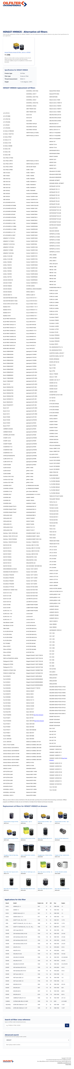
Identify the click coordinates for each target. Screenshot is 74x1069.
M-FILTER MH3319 (31, 631)
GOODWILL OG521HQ (32, 102)
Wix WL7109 (52, 737)
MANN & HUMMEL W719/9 (33, 741)
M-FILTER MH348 (30, 643)
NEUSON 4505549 (54, 231)
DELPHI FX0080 (7, 560)
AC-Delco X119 (7, 140)
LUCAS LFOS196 (30, 622)
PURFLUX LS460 (53, 296)
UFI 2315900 (52, 564)
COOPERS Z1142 (7, 491)
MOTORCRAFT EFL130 (55, 210)
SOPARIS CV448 (53, 436)
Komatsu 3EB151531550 (32, 551)
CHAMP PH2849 (7, 443)
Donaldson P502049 (8, 575)
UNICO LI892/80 (53, 582)
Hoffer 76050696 (30, 190)
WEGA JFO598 (53, 683)
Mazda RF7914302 (54, 94)
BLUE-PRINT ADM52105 (9, 339)
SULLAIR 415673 (53, 454)
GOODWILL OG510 (8, 789)
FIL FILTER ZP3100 (8, 631)
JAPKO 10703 (29, 482)
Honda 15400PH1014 (32, 253)
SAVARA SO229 (53, 388)
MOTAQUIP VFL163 (54, 195)
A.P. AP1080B (6, 116)
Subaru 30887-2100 (54, 448)
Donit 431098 (6, 604)
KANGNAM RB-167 (31, 506)
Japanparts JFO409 (31, 440)
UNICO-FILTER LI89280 (55, 588)
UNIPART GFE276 (53, 612)
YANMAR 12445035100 (55, 766)
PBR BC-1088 (52, 266)
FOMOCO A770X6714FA (9, 670)
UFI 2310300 (52, 558)
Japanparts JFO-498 (31, 411)
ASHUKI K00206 (7, 292)
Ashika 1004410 (7, 265)
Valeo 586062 (53, 627)
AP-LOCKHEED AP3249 (9, 214)
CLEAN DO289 (7, 464)
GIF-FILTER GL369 (8, 774)
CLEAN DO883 (7, 473)
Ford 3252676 (6, 676)
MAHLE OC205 (30, 703)
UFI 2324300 (52, 567)
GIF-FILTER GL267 (8, 771)
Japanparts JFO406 (31, 435)
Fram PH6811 (6, 732)
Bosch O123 (6, 411)
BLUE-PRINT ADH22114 (9, 327)
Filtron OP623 (6, 655)
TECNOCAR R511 (53, 517)
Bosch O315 (6, 414)
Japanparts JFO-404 (31, 375)
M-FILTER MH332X (31, 640)
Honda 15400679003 (31, 211)
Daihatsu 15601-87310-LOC (10, 536)
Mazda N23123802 (31, 792)
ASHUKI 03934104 (8, 280)
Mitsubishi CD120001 (55, 171)
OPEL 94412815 (53, 263)
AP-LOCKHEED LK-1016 (9, 220)
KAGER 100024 (30, 500)
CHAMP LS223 (7, 440)
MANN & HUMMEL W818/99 (33, 759)
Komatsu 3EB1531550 (32, 554)
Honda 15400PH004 (31, 244)
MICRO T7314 (53, 144)
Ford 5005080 (6, 697)
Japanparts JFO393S (31, 420)
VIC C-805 (52, 645)
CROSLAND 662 (7, 521)
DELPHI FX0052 (7, 557)
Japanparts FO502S (31, 363)
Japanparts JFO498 (31, 458)
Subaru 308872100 (54, 451)
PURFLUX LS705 (53, 311)
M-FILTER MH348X (31, 649)
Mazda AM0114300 (31, 774)
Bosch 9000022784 (8, 396)
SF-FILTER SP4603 (54, 412)
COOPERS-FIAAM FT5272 (9, 506)
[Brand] (37, 1040)
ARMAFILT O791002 (8, 247)
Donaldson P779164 (8, 586)
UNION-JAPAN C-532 (54, 603)
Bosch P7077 (6, 426)
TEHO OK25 (52, 535)
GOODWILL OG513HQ (32, 91)
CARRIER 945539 (7, 432)
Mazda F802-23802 (31, 783)
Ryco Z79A (52, 371)
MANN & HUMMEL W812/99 (33, 744)
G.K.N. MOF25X (7, 741)
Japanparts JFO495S (31, 449)
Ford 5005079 (6, 694)
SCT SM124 (52, 400)
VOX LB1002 (52, 669)
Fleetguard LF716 (7, 667)
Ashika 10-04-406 (7, 256)
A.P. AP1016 (6, 113)
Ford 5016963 (6, 700)
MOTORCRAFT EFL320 (55, 219)
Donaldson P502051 (8, 581)
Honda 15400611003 (31, 208)
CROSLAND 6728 (7, 530)
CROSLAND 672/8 (8, 527)
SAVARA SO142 (53, 383)
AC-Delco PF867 (7, 137)
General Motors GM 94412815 (11, 765)
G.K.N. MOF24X (7, 738)
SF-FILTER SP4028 (54, 403)
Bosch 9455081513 (8, 399)
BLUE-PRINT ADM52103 (9, 336)
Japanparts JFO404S (31, 426)
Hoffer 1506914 (30, 172)
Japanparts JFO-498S (31, 414)
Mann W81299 (30, 721)
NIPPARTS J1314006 (54, 240)
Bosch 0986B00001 (8, 375)
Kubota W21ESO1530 (32, 592)
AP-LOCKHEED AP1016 (9, 202)
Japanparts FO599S (31, 366)
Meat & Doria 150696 (55, 111)
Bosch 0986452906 (8, 363)
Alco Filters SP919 (8, 163)
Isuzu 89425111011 (31, 330)
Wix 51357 (52, 728)
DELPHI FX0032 (7, 551)
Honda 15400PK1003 (31, 268)
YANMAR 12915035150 (55, 784)
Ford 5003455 (6, 685)
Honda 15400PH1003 (32, 247)
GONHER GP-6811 (8, 786)
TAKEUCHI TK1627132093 (56, 496)
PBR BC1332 (52, 284)
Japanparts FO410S (31, 357)
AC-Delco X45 (6, 148)
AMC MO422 (6, 190)
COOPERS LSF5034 (8, 488)
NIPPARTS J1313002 (54, 234)
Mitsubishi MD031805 (55, 174)
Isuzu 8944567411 (31, 339)
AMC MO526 (6, 199)
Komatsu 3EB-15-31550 (32, 545)
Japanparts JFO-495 (31, 399)
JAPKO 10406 (29, 467)
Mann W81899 (30, 738)
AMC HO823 (6, 175)
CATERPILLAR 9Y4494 (8, 435)
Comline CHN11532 (8, 476)
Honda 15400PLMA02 (32, 274)
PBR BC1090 (52, 278)
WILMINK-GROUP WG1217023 (57, 686)
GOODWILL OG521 (31, 100)
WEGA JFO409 (53, 680)
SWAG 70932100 (53, 472)
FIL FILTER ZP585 (7, 637)
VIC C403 (51, 657)
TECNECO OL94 (53, 505)
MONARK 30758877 (54, 180)
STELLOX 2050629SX (54, 445)
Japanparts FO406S (31, 354)
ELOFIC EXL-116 (7, 616)
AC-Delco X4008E (7, 146)
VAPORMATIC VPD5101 (55, 630)
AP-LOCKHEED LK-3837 (9, 235)
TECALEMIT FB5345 (54, 499)
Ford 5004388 (6, 691)
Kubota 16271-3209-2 (32, 575)
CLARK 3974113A (7, 461)
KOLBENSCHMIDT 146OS (33, 536)
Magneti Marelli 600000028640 (34, 679)
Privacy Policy (68, 1064)
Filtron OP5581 (7, 652)
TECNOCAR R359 (53, 514)
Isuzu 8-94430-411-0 (31, 309)
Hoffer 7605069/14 (31, 181)
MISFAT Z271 (52, 165)
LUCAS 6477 (29, 616)
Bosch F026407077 (8, 405)
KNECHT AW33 (30, 521)
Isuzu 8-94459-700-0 (31, 318)
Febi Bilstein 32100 (8, 625)
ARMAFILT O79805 (8, 250)
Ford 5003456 (6, 688)
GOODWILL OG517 (31, 94)
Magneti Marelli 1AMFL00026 (34, 676)
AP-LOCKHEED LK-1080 (9, 223)
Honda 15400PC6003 (31, 232)
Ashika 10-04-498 (7, 259)
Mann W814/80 (30, 724)
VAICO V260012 (53, 621)
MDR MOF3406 (53, 97)
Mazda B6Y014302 (31, 780)
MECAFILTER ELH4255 (55, 117)
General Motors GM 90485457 (11, 750)
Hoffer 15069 (29, 169)
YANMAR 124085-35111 (55, 752)
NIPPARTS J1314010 (54, 245)
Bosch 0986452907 (8, 366)
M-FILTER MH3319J (31, 634)
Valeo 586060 (53, 624)
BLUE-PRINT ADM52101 (9, 333)
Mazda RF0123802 (31, 795)
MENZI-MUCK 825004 (55, 126)
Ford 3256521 (6, 682)
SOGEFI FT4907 (53, 421)
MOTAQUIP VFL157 (54, 192)
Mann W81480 (30, 726)
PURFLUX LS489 (53, 299)
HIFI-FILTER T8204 (31, 166)
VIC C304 (51, 651)
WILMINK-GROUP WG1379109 (57, 698)
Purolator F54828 (54, 320)
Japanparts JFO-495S (31, 402)
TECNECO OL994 (53, 508)
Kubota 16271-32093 (31, 578)
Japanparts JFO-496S (31, 408)
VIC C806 (51, 666)
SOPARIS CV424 (53, 430)
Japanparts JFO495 (31, 446)
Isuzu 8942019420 (31, 327)
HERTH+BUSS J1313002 (32, 132)
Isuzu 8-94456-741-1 (31, 315)
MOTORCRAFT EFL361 (55, 222)
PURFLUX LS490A (53, 308)
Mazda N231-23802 (31, 789)
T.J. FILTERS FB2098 (54, 481)
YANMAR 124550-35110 (55, 775)
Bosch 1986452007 (8, 381)
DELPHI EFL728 (7, 545)
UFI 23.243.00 (53, 555)
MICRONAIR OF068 (54, 153)
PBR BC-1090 (52, 269)
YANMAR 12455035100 (55, 778)
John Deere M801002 (31, 491)
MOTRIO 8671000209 (55, 225)
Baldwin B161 (6, 306)
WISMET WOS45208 (54, 722)
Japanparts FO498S (31, 360)
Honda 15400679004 (31, 214)
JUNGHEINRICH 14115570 (33, 494)
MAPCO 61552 (30, 762)
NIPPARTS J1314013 (54, 251)
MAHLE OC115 (30, 700)
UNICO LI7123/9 (53, 570)
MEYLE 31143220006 (54, 135)
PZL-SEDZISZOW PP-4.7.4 (56, 347)
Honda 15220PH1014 (32, 199)
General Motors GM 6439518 (11, 747)
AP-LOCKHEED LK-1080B (9, 229)
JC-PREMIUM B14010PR (32, 485)
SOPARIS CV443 (53, 433)
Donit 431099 (6, 607)
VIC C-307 (52, 636)
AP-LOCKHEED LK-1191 (9, 232)
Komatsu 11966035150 (32, 542)
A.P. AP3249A (6, 128)
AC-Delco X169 (7, 143)
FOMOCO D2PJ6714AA (9, 673)
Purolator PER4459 (54, 341)
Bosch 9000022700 (8, 387)
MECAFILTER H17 (53, 123)
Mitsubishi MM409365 (55, 177)
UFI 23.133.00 (53, 549)
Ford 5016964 (6, 703)
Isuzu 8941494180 (31, 324)
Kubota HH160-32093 (32, 586)
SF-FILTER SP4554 (54, 406)
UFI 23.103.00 (53, 546)
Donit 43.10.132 (7, 592)
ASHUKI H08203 (7, 286)
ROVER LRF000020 (54, 359)
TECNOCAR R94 (53, 520)
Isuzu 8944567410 (31, 336)
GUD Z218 (29, 117)
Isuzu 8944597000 (31, 342)
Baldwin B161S (7, 309)
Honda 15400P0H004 (32, 226)
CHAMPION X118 (7, 452)
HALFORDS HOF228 (31, 126)
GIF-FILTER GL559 (8, 777)
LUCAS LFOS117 (30, 619)
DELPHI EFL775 (7, 548)
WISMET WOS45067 (54, 719)
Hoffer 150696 (30, 175)
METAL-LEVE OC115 (54, 129)
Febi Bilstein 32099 (8, 622)
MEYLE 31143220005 (54, 132)
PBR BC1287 (52, 281)
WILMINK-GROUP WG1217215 (57, 689)
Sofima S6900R (53, 415)
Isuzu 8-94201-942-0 (31, 303)
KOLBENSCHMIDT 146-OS (33, 533)
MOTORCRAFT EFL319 (55, 216)
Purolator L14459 (54, 323)
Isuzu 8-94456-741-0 (31, 312)
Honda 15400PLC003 (31, 271)
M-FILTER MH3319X (31, 637)
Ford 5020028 (6, 709)
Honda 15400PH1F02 (31, 259)
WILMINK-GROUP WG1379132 (57, 707)
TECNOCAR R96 (53, 523)
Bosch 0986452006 (8, 351)
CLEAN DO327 (7, 470)
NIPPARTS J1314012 (54, 249)
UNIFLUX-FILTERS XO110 (55, 591)
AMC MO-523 (6, 184)
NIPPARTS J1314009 (54, 243)
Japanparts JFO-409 (31, 393)
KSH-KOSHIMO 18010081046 (34, 566)
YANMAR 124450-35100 (55, 758)
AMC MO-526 (6, 187)
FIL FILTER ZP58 (7, 634)
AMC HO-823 (6, 172)
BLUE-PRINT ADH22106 (9, 321)
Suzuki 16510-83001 (54, 463)
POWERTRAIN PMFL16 (55, 287)
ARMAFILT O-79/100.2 (9, 238)
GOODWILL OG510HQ (9, 792)
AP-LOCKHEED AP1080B (9, 205)
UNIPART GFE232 (53, 609)
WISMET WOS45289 (54, 725)
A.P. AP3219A (6, 119)
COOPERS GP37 (7, 485)
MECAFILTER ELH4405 (55, 120)
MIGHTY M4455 (53, 156)
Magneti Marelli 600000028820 (34, 682)
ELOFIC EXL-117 (7, 619)
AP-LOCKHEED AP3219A (9, 208)
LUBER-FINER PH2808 (32, 607)
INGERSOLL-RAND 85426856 (33, 289)
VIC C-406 (52, 642)
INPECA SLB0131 (30, 295)
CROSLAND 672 (7, 524)
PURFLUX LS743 (53, 314)
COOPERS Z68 (7, 497)
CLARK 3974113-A (8, 458)
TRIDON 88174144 (54, 543)
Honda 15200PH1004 (32, 196)
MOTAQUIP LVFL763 (54, 186)
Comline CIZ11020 (8, 479)
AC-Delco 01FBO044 (8, 131)
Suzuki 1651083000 (54, 466)
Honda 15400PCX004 (31, 238)
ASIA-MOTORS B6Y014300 (10, 297)
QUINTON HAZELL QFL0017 (56, 353)
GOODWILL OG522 (31, 106)
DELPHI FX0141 (7, 563)
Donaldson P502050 (8, 578)
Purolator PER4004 (54, 335)
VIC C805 (51, 663)
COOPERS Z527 (7, 494)
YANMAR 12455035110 (55, 781)
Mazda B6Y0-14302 (31, 777)
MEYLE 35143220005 (54, 138)
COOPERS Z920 (7, 503)
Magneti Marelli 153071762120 (34, 658)
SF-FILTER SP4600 (54, 409)
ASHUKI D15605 (7, 283)
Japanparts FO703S (31, 369)
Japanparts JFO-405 (31, 381)
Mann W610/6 (30, 712)
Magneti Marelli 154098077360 (34, 670)
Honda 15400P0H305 (32, 229)
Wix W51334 (52, 731)
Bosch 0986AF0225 (8, 372)
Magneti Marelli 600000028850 (34, 685)
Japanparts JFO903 (31, 464)
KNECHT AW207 (30, 518)
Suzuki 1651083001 (54, 469)
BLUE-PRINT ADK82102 (9, 330)
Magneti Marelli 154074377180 (34, 667)
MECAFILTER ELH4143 (55, 114)
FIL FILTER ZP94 (7, 640)
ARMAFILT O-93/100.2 (9, 244)
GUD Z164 (29, 114)
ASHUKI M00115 (7, 295)
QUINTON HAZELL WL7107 (56, 356)
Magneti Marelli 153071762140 (34, 661)
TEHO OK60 (52, 537)
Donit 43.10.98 (7, 595)
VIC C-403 (52, 639)
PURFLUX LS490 (53, 305)
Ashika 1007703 (7, 277)
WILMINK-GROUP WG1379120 (57, 701)
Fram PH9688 (6, 735)
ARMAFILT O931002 (8, 253)
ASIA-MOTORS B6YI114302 (10, 300)
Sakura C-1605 (53, 377)
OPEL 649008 (52, 257)
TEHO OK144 (52, 531)
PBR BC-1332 (52, 272)
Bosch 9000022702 (8, 390)
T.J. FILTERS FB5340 (54, 493)
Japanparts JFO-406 (31, 387)
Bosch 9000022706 (8, 393)
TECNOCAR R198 (53, 511)
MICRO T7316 (53, 147)
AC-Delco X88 (6, 154)
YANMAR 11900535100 (55, 749)
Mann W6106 (29, 715)
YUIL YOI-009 (52, 790)
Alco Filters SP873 (8, 160)
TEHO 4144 (52, 529)
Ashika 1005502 (7, 271)
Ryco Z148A (52, 368)
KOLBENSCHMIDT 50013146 (33, 539)
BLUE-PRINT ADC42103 (9, 318)
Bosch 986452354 (8, 402)
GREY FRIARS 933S (31, 111)
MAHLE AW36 (30, 697)
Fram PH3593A (7, 721)
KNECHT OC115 (30, 527)
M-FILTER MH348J (31, 646)
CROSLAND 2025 (7, 515)
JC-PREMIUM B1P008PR (32, 488)
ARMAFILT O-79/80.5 (8, 241)
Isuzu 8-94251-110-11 (32, 306)
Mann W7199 (29, 718)
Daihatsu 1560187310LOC (10, 542)
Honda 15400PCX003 (31, 235)
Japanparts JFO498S (31, 461)
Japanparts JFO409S (31, 443)
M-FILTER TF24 (30, 652)
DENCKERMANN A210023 (10, 569)
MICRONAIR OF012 (54, 150)
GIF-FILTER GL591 (8, 783)
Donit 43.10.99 (7, 598)
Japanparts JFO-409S (31, 396)
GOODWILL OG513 (8, 795)
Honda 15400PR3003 (31, 277)
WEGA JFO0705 (53, 674)
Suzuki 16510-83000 (54, 460)
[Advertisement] (37, 18)
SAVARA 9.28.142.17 (54, 380)
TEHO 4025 (52, 526)
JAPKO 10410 (29, 470)
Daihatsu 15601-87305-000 (10, 533)
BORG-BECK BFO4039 (9, 348)
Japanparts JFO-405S (31, 384)
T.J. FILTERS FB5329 (54, 487)
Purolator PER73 (53, 344)
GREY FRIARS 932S (31, 108)
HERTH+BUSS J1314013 (32, 160)
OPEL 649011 (52, 260)
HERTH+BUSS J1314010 (32, 135)
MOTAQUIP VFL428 (54, 204)
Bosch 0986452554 (8, 360)
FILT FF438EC (6, 643)
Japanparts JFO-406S (31, 390)
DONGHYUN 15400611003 (10, 589)
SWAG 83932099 (53, 475)
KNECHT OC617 (30, 530)
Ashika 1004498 (7, 268)
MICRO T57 (52, 141)
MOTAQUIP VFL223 (54, 201)
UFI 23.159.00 (53, 552)
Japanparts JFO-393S (31, 372)
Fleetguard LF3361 (8, 661)
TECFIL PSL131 (53, 502)
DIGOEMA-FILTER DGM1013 (10, 572)
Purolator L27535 (54, 329)
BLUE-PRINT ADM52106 (9, 342)
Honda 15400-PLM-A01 (32, 205)
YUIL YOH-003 (53, 787)
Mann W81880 (30, 735)
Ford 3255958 (6, 679)
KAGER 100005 (30, 497)
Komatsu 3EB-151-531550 (33, 548)
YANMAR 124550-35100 (55, 772)
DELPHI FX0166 (7, 566)
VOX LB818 (52, 672)
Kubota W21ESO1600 (32, 595)
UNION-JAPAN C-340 (54, 594)
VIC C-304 (52, 633)
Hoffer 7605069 (30, 178)
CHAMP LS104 (7, 438)
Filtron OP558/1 (7, 649)
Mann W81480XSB (31, 729)
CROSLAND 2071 (7, 518)
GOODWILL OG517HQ (32, 97)
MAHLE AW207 (30, 691)
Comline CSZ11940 (8, 482)
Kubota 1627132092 (31, 581)
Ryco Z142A (52, 365)
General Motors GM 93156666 (11, 759)
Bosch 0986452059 (8, 357)
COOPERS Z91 (7, 500)
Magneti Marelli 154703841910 (34, 673)
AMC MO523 (6, 196)
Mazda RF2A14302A (54, 91)
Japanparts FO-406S (31, 351)
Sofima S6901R (53, 418)
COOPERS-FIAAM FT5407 (9, 509)
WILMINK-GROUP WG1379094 (57, 692)
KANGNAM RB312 (31, 515)
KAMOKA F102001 (31, 503)
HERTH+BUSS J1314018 (32, 163)
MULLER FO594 (53, 228)
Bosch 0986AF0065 (8, 369)
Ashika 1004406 (7, 262)
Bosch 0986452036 (8, 354)
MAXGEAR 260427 (31, 768)
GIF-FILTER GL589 (8, 780)
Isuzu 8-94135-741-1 (31, 297)
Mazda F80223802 (31, 786)
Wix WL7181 (52, 743)
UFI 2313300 (52, 561)
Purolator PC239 (53, 332)
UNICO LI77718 (53, 579)
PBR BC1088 (52, 275)
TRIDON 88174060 (54, 540)
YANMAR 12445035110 (55, 769)
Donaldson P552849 (8, 583)
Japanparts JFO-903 (31, 417)
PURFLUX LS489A (53, 302)
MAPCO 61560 (30, 765)
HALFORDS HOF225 (31, 123)
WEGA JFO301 (53, 678)
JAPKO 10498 (29, 473)
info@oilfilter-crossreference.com (64, 1062)
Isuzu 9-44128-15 (30, 345)
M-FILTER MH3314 (31, 625)
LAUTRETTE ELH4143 (31, 598)
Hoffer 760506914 (31, 187)
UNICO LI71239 (53, 573)
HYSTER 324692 (30, 286)
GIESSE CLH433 (7, 768)
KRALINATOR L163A (31, 557)
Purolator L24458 (54, 326)
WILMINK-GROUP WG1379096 (57, 695)
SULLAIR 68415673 (54, 457)
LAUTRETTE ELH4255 (31, 601)
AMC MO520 (6, 193)
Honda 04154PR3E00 (31, 193)
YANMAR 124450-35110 (55, 763)
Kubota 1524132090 (31, 572)
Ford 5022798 (6, 712)
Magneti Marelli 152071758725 (34, 655)
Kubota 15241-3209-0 (32, 569)
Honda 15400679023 (31, 220)
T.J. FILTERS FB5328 (54, 484)
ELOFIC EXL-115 (7, 610)
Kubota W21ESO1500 (32, 589)
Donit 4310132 (7, 601)
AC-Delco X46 (6, 152)
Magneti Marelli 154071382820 (34, 664)
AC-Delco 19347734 (8, 134)
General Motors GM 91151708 (11, 753)
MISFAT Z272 (52, 168)
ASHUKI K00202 (7, 289)
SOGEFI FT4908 (53, 424)
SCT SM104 (52, 397)
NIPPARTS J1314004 (54, 237)
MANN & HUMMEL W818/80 (33, 756)
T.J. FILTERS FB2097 (54, 478)
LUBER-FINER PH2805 (32, 604)
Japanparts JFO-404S (31, 378)
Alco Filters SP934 (8, 166)
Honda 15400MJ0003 (31, 223)
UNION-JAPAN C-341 (54, 597)
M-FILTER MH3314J (31, 628)
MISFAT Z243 (52, 162)
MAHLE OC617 (30, 709)
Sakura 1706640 (53, 374)
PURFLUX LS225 (53, 290)
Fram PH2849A (7, 715)
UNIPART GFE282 (53, 615)
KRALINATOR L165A (31, 560)
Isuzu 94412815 (30, 348)
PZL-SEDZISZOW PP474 (55, 350)
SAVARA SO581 (53, 392)
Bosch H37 (6, 408)
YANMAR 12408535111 (55, 755)
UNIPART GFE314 (53, 618)
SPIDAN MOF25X (53, 442)
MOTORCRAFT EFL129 (55, 207)
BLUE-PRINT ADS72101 (9, 345)
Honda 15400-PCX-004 (32, 202)
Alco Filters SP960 (8, 169)
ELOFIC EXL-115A (7, 613)
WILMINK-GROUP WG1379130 (57, 704)
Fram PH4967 (6, 726)
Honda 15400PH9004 (32, 265)
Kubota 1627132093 (31, 583)
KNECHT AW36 (30, 524)
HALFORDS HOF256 (31, 129)
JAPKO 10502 (29, 476)
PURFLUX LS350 (53, 293)
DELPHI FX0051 (7, 554)
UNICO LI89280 (53, 585)
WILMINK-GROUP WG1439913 (57, 713)
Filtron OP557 (6, 646)
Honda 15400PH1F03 (31, 262)
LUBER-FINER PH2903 (32, 610)
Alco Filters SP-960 (8, 157)
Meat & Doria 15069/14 (55, 102)
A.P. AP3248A (6, 122)
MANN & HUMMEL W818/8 (33, 753)
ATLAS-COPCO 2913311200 (10, 303)
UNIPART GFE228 (53, 606)
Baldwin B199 (6, 315)
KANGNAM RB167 (31, 512)
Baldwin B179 (6, 312)
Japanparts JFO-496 (31, 405)
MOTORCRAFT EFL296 (55, 213)
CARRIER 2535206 (8, 429)
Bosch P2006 (6, 417)
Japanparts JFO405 (31, 429)
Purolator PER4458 (54, 338)
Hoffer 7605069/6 (31, 184)
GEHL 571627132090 (8, 744)
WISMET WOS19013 (54, 716)
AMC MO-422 (6, 178)
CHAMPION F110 (7, 446)
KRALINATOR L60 (30, 563)
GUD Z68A (29, 120)
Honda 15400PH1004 (32, 250)
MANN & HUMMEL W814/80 (33, 747)
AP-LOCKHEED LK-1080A (9, 226)
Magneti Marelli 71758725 (33, 688)
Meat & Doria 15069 (54, 100)
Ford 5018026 (6, 706)
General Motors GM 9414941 (11, 762)
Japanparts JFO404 (31, 423)
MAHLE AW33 (30, 694)
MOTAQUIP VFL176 (54, 198)
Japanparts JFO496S (31, 455)
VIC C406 (51, 660)
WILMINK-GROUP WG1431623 (57, 710)
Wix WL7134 (52, 740)
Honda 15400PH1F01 (31, 256)
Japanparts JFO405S (31, 432)
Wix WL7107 (52, 734)
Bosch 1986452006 (8, 378)
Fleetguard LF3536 (8, 664)
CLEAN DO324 (7, 467)
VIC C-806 (52, 648)
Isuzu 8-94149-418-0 (31, 300)
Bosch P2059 (6, 423)
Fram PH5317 (6, 729)
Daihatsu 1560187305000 (10, 539)
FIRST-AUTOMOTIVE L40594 (10, 658)
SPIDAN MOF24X (53, 439)
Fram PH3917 (6, 724)
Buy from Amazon (38, 715)
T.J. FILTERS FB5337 (54, 490)
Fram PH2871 (6, 718)
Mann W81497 (30, 732)
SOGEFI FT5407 (53, 427)
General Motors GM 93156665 (11, 756)
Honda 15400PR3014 (31, 283)
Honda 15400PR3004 (31, 280)
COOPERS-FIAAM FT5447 (9, 512)
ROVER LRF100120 (54, 362)
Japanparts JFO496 (31, 452)
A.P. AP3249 (6, 125)
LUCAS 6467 (29, 613)
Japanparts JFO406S (31, 438)
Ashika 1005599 (7, 274)
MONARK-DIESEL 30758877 (56, 183)
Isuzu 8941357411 (31, 321)
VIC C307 (51, 654)
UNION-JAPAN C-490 (54, 600)
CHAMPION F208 (7, 449)
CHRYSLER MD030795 (9, 455)
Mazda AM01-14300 (31, 771)
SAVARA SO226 (53, 386)
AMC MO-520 (6, 181)
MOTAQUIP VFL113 (54, 189)
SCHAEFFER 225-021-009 (55, 394)
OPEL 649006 (52, 254)
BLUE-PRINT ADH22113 (9, 324)
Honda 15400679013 (31, 217)
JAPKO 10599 (29, 479)
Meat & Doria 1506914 (55, 108)
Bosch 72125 (6, 384)
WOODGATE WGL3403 (55, 746)
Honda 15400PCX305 (31, 241)
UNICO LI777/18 (53, 576)
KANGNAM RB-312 (31, 509)
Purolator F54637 (54, 317)
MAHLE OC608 (30, 706)
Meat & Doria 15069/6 (55, 106)
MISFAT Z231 (52, 159)
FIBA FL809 (6, 628)
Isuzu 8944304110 (31, 333)
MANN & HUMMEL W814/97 (33, 750)
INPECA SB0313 (30, 292)
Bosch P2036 (6, 420)
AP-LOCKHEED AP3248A (9, 211)
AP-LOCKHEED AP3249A (9, 217)
